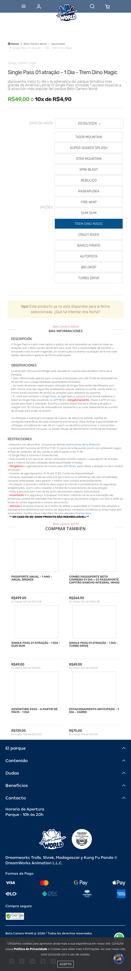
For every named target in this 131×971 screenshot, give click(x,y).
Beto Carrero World (35, 43)
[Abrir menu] (23, 6)
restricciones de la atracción (83, 444)
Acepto (65, 964)
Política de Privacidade (30, 949)
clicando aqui (82, 513)
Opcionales (58, 43)
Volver (13, 43)
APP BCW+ (59, 400)
